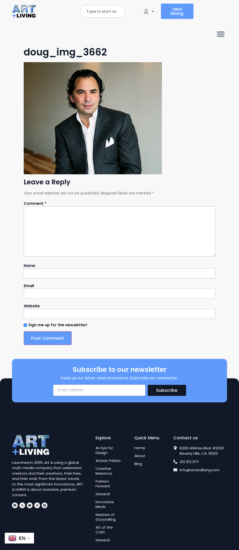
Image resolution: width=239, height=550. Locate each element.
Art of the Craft (104, 530)
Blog (138, 463)
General (103, 494)
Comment (35, 203)
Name (29, 266)
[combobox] (102, 11)
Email (29, 286)
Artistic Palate (108, 460)
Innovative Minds (105, 504)
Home (139, 448)
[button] (221, 34)
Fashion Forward (103, 484)
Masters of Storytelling (106, 517)
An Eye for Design (104, 450)
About (139, 455)
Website (32, 306)
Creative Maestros (104, 471)
